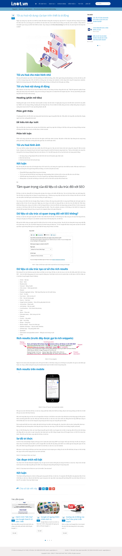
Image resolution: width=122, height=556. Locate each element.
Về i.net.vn (42, 3)
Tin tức (80, 3)
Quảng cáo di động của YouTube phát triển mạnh (75, 519)
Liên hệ (87, 3)
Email (53, 488)
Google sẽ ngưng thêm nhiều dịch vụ (50, 518)
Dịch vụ (51, 3)
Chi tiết (14, 533)
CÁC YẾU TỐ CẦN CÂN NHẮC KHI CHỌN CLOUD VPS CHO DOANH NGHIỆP (100, 19)
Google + (50, 488)
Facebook (40, 488)
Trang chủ (35, 4)
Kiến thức (71, 3)
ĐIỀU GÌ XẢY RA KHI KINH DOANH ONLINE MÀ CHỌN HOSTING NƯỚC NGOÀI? (100, 37)
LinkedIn (46, 488)
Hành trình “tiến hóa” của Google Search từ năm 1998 (24, 519)
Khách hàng (62, 3)
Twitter (43, 488)
